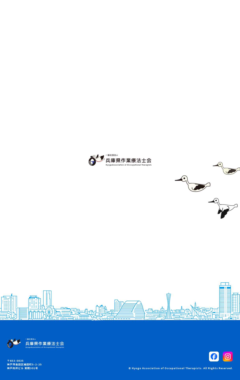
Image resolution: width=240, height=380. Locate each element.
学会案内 (97, 291)
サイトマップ (178, 291)
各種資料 (97, 319)
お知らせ (19, 298)
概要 (16, 291)
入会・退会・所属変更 (106, 305)
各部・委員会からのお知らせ (110, 312)
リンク (173, 298)
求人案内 (97, 298)
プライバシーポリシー (184, 305)
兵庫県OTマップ (24, 305)
